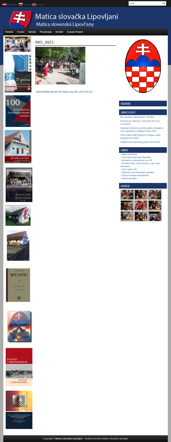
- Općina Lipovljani (128, 178)
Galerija (32, 32)
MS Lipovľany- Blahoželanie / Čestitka (137, 117)
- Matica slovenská (128, 154)
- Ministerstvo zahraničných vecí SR (136, 160)
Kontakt (59, 32)
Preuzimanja (46, 32)
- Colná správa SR (128, 169)
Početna (9, 32)
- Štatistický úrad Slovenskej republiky (137, 172)
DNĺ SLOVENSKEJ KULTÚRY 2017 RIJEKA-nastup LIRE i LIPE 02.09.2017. (65, 91)
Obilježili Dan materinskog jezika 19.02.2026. (140, 142)
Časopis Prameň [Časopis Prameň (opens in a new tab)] (75, 32)
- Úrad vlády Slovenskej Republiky (135, 157)
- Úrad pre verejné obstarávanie (134, 175)
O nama (20, 32)
